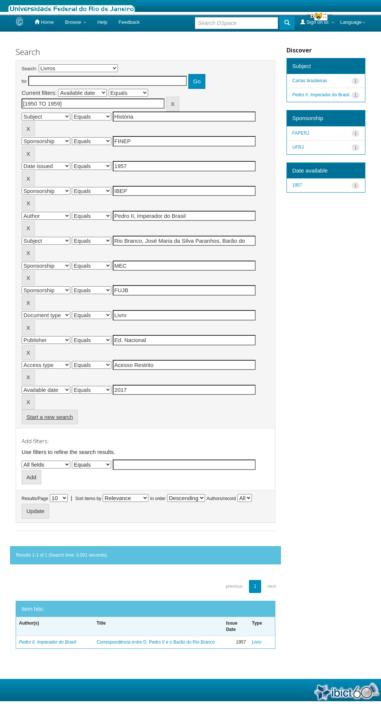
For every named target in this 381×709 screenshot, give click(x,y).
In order (158, 498)
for (24, 81)
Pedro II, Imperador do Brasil (47, 642)
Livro (257, 642)
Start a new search (49, 417)
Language (352, 22)
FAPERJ (300, 133)
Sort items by (88, 498)
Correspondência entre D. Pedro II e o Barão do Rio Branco (156, 642)
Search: (29, 68)
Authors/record (221, 498)
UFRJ (298, 147)
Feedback (129, 22)
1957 (297, 185)
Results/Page (35, 498)
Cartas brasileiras (309, 80)
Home (44, 22)
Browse (75, 22)
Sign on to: (317, 22)
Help (102, 22)
